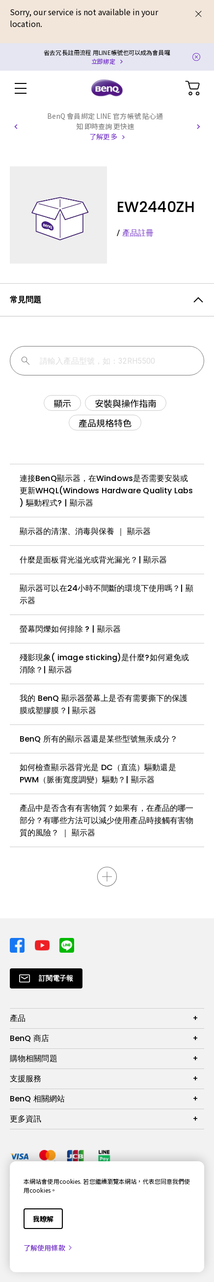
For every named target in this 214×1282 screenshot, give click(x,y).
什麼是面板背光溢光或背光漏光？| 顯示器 (93, 559)
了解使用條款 (48, 1248)
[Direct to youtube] (43, 944)
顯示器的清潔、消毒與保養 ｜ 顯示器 (85, 531)
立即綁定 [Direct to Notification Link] (103, 61)
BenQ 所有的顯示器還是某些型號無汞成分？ (99, 739)
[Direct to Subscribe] (46, 978)
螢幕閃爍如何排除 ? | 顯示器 (70, 629)
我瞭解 (43, 1219)
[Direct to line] (66, 944)
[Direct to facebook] (18, 944)
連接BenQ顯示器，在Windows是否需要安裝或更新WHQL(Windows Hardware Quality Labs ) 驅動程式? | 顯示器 (106, 490)
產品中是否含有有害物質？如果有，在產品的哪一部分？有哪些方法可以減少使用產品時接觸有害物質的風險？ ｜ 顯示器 (106, 820)
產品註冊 (138, 233)
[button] (16, 127)
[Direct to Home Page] (107, 88)
